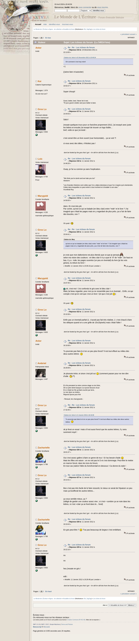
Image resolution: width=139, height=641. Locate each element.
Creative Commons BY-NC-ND (76, 620)
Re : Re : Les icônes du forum (81, 47)
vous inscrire (102, 7)
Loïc (40, 159)
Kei (39, 81)
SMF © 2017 (45, 624)
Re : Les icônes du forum (79, 81)
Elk (85, 29)
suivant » (133, 34)
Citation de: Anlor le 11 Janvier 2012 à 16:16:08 (79, 415)
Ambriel (42, 363)
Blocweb (47, 627)
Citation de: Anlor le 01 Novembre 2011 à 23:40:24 (80, 57)
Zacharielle (44, 447)
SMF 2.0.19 (36, 624)
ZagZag (88, 29)
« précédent (124, 34)
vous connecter (84, 7)
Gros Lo (42, 109)
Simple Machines (55, 624)
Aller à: (105, 605)
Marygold (43, 196)
